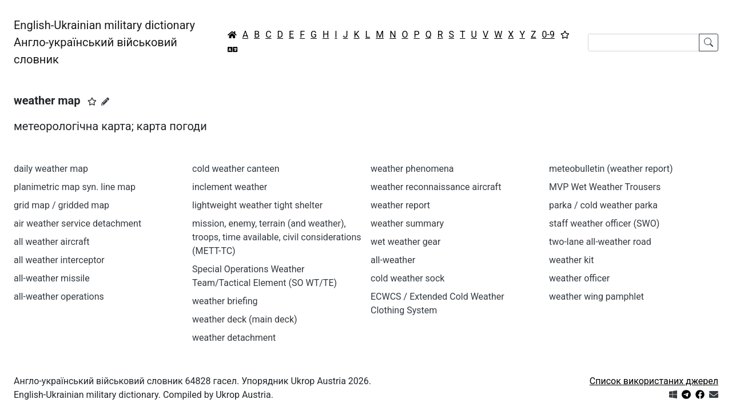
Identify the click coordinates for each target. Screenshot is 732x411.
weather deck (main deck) (244, 319)
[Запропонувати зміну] (105, 101)
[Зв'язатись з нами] (713, 394)
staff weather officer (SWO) (604, 223)
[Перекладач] (233, 49)
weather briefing (225, 301)
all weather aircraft (51, 241)
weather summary (407, 223)
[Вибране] (565, 34)
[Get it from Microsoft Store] (673, 394)
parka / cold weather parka (603, 205)
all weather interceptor (59, 260)
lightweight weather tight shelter (257, 205)
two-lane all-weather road (600, 241)
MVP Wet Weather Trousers (605, 187)
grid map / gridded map (61, 205)
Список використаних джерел (654, 381)
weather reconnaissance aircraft (436, 187)
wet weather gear (405, 241)
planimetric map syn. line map (75, 187)
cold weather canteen (235, 168)
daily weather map (51, 168)
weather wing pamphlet (596, 296)
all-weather (393, 260)
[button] (92, 102)
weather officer (579, 278)
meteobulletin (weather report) (611, 168)
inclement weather (229, 187)
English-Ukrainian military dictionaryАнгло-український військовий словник (104, 42)
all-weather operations (59, 296)
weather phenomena (412, 168)
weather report (400, 205)
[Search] (643, 42)
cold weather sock (407, 278)
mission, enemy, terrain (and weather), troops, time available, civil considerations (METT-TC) (276, 237)
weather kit (571, 260)
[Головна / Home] (232, 34)
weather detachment (234, 337)
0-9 (548, 34)
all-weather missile (52, 278)
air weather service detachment (77, 223)
